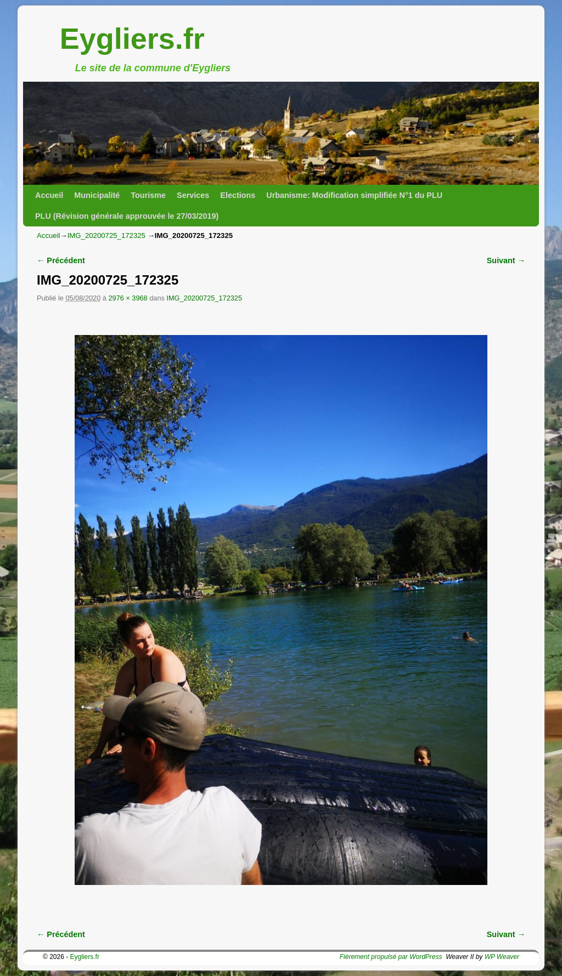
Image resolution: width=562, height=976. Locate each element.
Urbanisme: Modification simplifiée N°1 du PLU (354, 195)
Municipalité (97, 195)
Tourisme (148, 195)
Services (193, 195)
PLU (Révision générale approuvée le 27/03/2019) (126, 216)
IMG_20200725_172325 (106, 235)
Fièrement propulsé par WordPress (391, 957)
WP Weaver (502, 957)
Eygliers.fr (132, 38)
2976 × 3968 (127, 298)
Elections (237, 195)
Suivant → (506, 260)
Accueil (49, 195)
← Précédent (61, 260)
